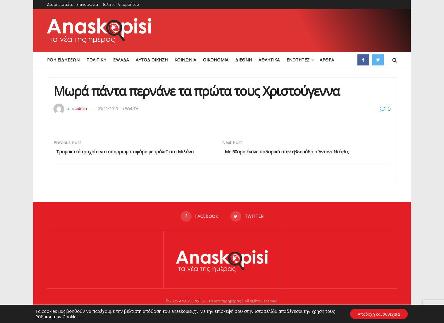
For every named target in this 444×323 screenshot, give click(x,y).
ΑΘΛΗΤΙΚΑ (269, 60)
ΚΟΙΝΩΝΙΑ (185, 60)
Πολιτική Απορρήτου (120, 4)
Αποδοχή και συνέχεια (379, 313)
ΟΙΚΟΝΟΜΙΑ (215, 60)
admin (81, 108)
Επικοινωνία (87, 4)
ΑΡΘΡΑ (327, 60)
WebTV (131, 108)
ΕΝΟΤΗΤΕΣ (298, 60)
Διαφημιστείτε (60, 4)
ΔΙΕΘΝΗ (243, 60)
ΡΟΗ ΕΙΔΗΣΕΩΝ (63, 60)
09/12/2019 (108, 108)
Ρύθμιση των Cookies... (55, 316)
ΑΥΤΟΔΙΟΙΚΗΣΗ (152, 60)
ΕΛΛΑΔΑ (121, 60)
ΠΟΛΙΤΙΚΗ (96, 60)
